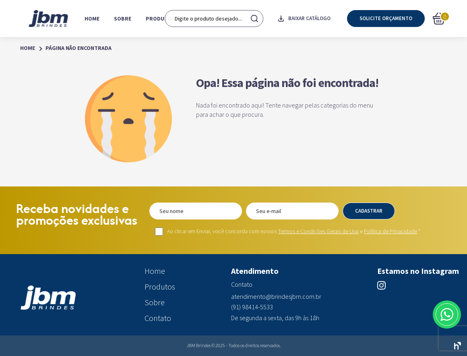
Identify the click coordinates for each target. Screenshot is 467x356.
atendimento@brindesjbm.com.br (276, 296)
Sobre (122, 18)
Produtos (160, 18)
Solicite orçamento (386, 18)
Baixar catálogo (304, 18)
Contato (202, 18)
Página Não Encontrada (78, 48)
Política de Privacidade (390, 231)
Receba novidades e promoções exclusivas (76, 214)
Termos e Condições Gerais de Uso (318, 231)
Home (92, 18)
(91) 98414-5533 (252, 307)
